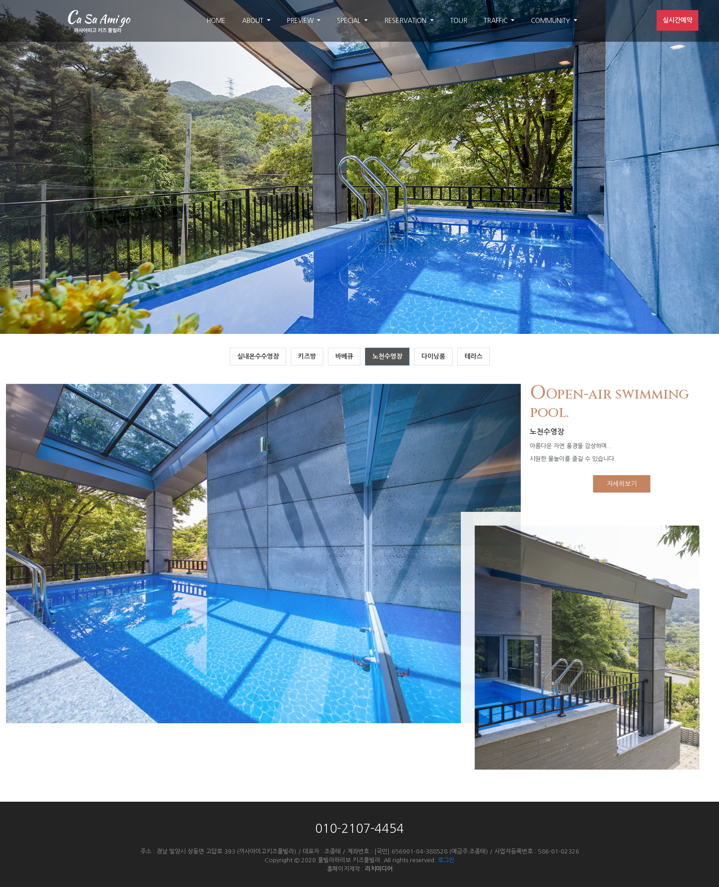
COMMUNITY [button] (551, 20)
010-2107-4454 (359, 829)
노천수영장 (387, 356)
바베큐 (344, 356)
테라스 (473, 356)
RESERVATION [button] (406, 20)
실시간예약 (677, 20)
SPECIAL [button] (349, 20)
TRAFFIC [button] (496, 20)
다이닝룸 (433, 356)
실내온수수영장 (258, 356)
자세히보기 (626, 484)
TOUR (458, 20)
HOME (216, 20)
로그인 (446, 860)
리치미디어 (379, 869)
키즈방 (307, 356)
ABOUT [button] (253, 20)
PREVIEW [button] (301, 20)
